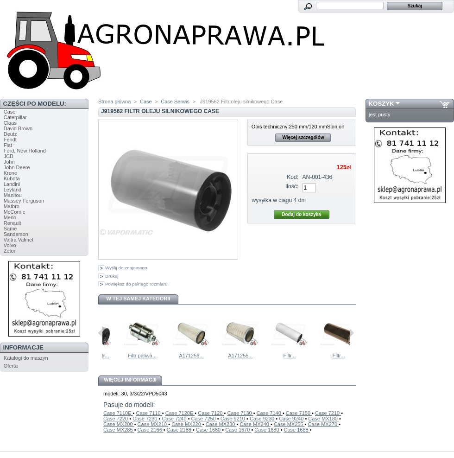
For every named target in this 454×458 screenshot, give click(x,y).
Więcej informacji (130, 379)
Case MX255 (289, 424)
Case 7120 (211, 413)
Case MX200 (118, 424)
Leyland (13, 189)
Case (10, 111)
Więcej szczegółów (303, 137)
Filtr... (308, 355)
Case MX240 (255, 424)
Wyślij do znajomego (126, 267)
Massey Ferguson (24, 201)
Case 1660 (209, 430)
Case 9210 (233, 418)
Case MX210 (153, 424)
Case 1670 (238, 430)
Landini (12, 184)
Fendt (10, 139)
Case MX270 (323, 424)
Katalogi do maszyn (26, 358)
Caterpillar (15, 117)
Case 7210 (328, 413)
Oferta (11, 366)
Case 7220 (116, 418)
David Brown (18, 128)
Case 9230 (263, 418)
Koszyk (381, 103)
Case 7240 (175, 418)
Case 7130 (240, 413)
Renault (12, 223)
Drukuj (112, 276)
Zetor (10, 251)
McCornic (14, 212)
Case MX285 (118, 430)
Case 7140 (270, 413)
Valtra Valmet (18, 239)
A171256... (209, 355)
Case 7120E (180, 413)
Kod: (292, 177)
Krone (10, 173)
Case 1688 (297, 430)
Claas (10, 123)
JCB (8, 156)
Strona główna (114, 101)
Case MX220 (186, 424)
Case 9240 (292, 418)
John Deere (17, 167)
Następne (352, 333)
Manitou (13, 195)
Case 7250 (204, 418)
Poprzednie (100, 333)
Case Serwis (175, 101)
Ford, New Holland (25, 150)
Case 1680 (267, 430)
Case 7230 (145, 418)
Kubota (12, 178)
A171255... (258, 355)
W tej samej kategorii (138, 298)
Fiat (8, 145)
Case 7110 (149, 413)
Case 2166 (151, 430)
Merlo (10, 217)
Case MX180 (323, 418)
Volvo (10, 245)
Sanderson (16, 234)
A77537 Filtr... (111, 355)
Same (10, 228)
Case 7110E (118, 413)
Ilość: (291, 186)
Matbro (11, 206)
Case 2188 (180, 430)
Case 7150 (299, 413)
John (9, 162)
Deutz (10, 134)
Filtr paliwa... (160, 355)
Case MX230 (221, 424)
